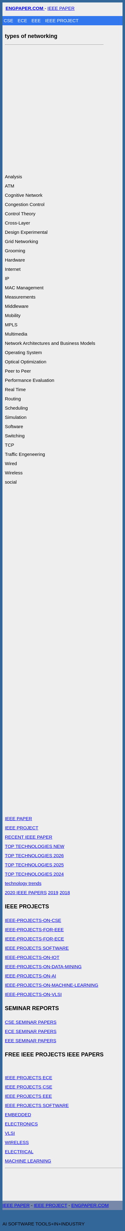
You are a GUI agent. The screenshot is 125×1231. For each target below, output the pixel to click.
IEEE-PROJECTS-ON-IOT (32, 957)
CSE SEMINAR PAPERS (30, 1022)
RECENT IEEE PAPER (28, 837)
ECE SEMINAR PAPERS (30, 1031)
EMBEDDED (18, 1114)
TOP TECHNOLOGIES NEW (35, 846)
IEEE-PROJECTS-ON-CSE (33, 920)
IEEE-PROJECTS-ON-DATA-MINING (43, 966)
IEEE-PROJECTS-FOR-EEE (34, 929)
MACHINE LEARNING (28, 1160)
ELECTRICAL (19, 1151)
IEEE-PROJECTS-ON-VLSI (33, 994)
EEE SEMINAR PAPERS (30, 1040)
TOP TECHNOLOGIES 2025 (34, 864)
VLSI (10, 1133)
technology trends (23, 883)
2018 (65, 892)
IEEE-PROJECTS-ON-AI (30, 975)
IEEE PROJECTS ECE (28, 1077)
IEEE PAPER (61, 8)
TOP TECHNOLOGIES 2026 (34, 855)
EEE (36, 20)
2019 (53, 892)
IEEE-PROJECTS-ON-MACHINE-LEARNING (51, 985)
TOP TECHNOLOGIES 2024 (34, 874)
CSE (9, 20)
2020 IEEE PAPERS (26, 892)
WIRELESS (17, 1142)
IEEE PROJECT (61, 20)
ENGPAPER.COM (90, 1205)
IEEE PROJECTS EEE (28, 1096)
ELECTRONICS (21, 1123)
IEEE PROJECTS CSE (28, 1086)
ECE (23, 20)
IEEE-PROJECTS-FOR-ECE (34, 938)
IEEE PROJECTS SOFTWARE (37, 948)
